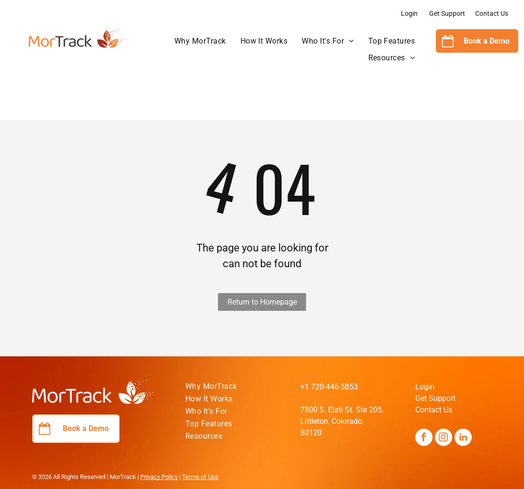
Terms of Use (200, 476)
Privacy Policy (159, 476)
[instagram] (443, 438)
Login (409, 13)
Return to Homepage (262, 302)
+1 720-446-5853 (329, 386)
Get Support (447, 13)
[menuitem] (200, 41)
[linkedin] (463, 438)
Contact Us (491, 13)
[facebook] (424, 438)
